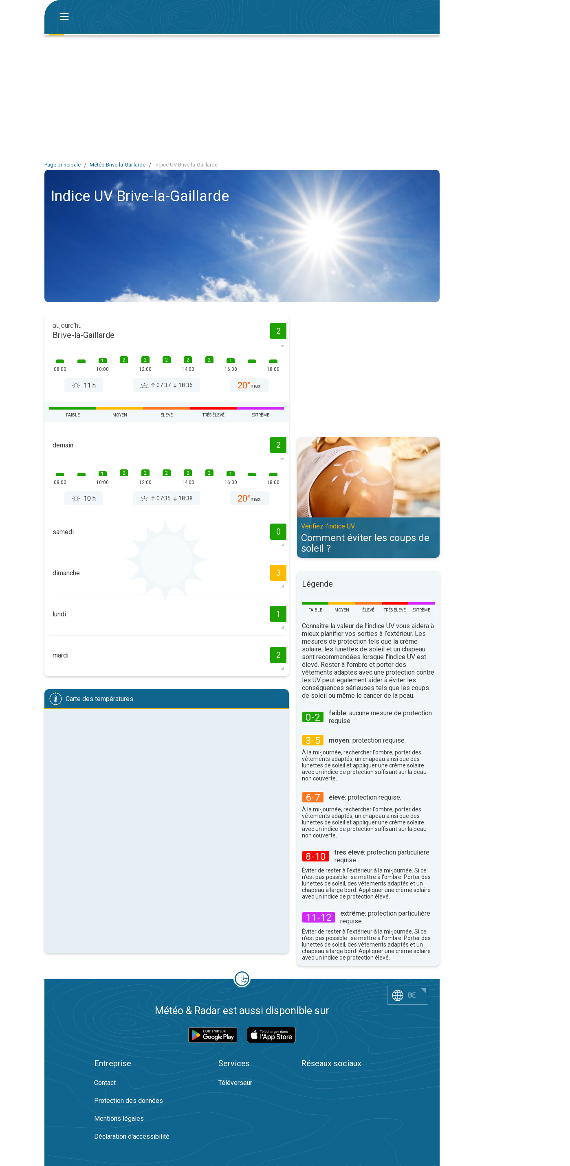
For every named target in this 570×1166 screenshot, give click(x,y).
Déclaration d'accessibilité (131, 1136)
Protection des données (128, 1101)
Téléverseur (235, 1083)
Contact (105, 1083)
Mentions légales (119, 1118)
